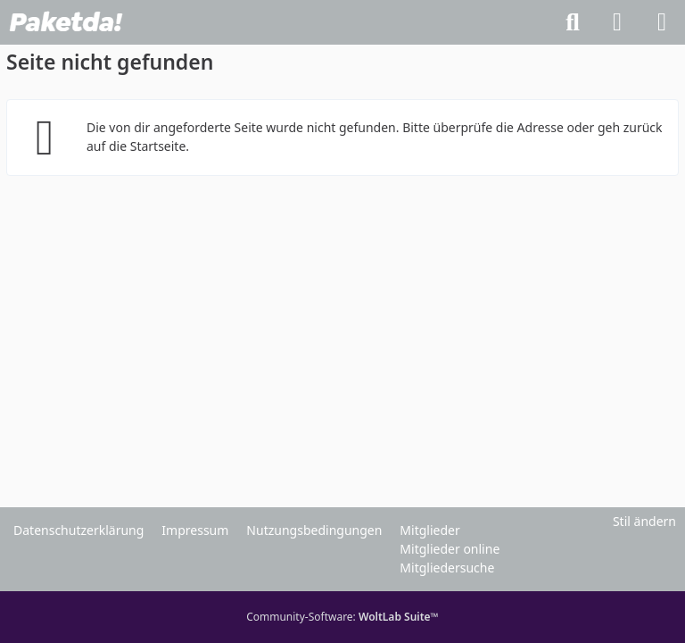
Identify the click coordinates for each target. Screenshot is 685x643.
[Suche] (572, 22)
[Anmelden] (617, 22)
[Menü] (662, 22)
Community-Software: (342, 616)
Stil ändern (644, 521)
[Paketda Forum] (66, 22)
